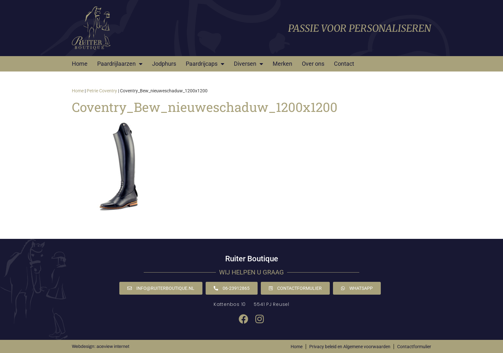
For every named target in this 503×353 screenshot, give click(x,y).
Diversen (248, 63)
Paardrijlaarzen (119, 63)
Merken (282, 63)
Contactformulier (414, 346)
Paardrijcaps (205, 63)
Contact (344, 63)
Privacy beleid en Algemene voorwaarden (349, 346)
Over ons (313, 63)
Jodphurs (164, 63)
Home (80, 63)
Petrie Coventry (102, 90)
